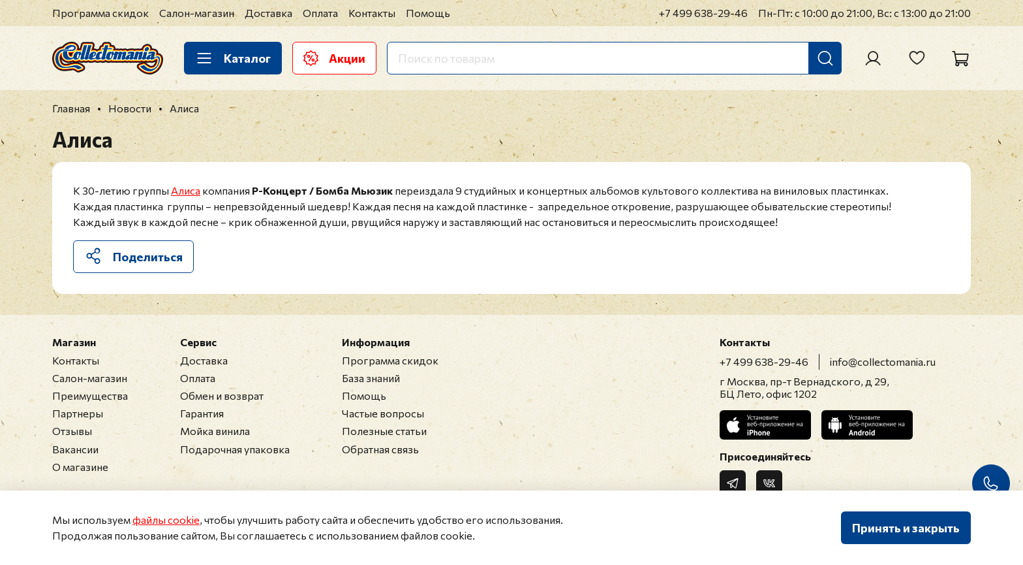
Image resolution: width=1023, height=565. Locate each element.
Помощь (428, 13)
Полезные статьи (384, 431)
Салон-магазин (196, 13)
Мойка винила (215, 431)
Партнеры (77, 413)
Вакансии (75, 449)
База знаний (371, 378)
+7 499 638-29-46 (703, 13)
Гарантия (202, 413)
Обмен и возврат (222, 395)
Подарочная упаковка (235, 449)
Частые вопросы (383, 413)
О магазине (80, 466)
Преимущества (90, 395)
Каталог (233, 58)
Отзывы (72, 431)
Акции (334, 58)
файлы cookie (166, 519)
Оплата (320, 13)
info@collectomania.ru (883, 361)
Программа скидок (100, 13)
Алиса (185, 190)
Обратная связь (380, 449)
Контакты (371, 13)
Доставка (268, 13)
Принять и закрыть (906, 528)
